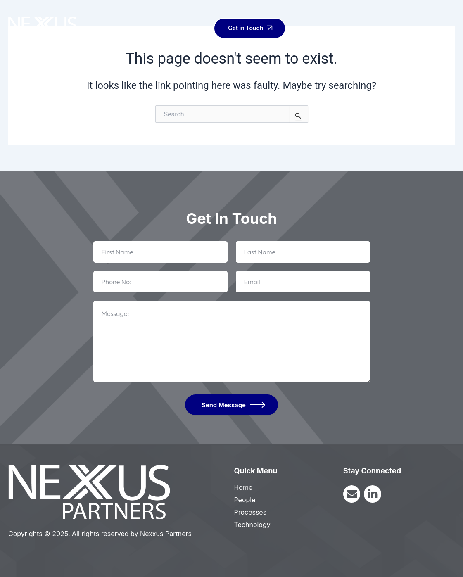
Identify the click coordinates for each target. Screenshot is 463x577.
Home (124, 27)
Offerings (175, 28)
